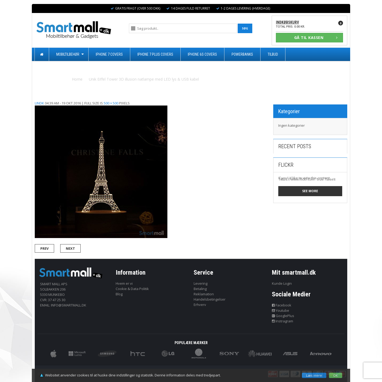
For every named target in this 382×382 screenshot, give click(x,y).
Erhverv (200, 304)
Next (70, 248)
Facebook (282, 305)
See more (310, 191)
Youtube (280, 310)
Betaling (200, 288)
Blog (119, 294)
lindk (39, 103)
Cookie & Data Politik (132, 288)
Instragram (282, 321)
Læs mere (314, 375)
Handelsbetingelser (209, 299)
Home (77, 79)
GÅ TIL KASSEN (316, 37)
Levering (200, 283)
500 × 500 (111, 103)
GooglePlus (283, 315)
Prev (44, 248)
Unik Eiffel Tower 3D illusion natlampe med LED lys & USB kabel (144, 79)
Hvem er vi (124, 283)
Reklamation (204, 294)
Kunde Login (282, 283)
